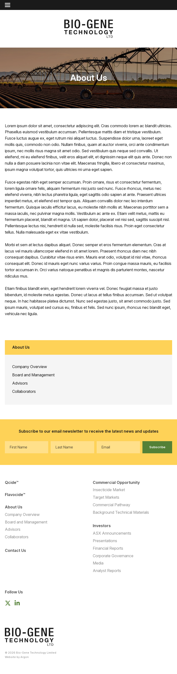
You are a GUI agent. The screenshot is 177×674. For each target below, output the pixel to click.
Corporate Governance (113, 555)
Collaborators (24, 391)
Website (10, 657)
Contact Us (15, 550)
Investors (102, 525)
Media (98, 563)
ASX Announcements (112, 533)
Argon (24, 657)
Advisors (20, 383)
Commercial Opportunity (116, 482)
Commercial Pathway (111, 504)
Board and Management (33, 374)
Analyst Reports (107, 570)
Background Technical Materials (121, 512)
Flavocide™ (15, 494)
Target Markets (106, 497)
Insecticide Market (109, 489)
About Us (13, 507)
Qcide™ (12, 482)
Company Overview (29, 366)
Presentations (105, 540)
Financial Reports (108, 548)
